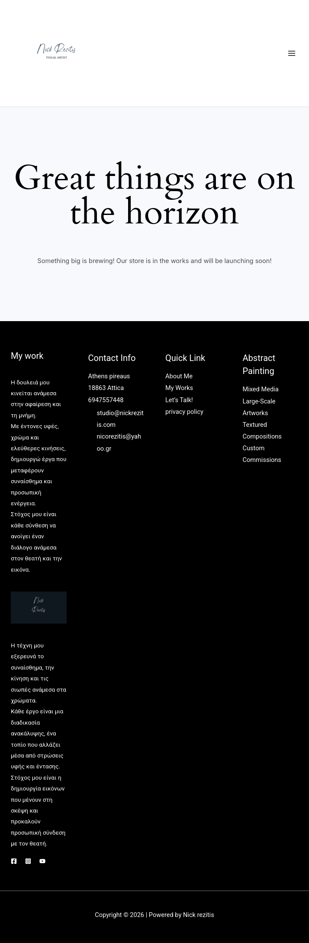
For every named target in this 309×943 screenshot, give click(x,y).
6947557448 (106, 400)
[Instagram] (28, 861)
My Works (179, 388)
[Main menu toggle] (291, 53)
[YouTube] (42, 861)
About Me (179, 376)
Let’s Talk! (179, 400)
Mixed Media (261, 389)
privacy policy (184, 412)
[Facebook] (14, 861)
